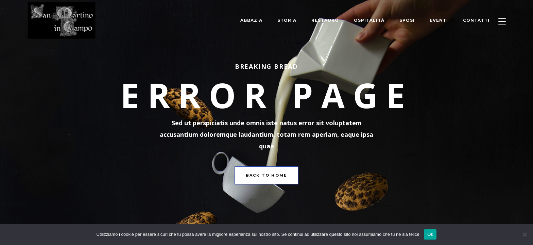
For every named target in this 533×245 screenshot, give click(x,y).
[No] (524, 234)
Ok (430, 234)
